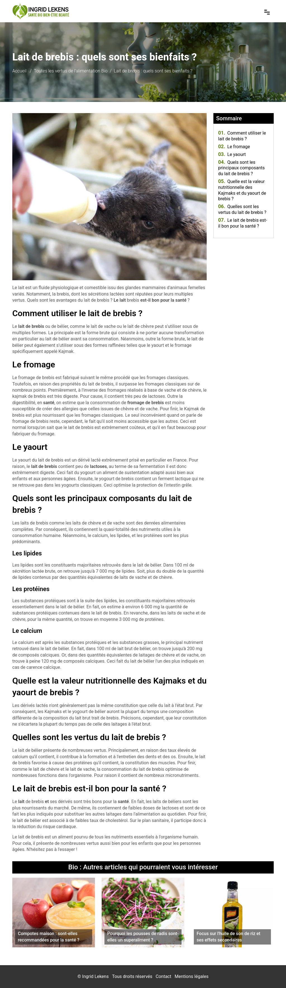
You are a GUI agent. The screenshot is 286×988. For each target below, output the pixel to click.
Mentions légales (191, 976)
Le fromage (234, 146)
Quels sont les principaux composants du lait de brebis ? (241, 168)
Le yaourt (232, 154)
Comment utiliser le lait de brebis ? (242, 136)
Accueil (19, 71)
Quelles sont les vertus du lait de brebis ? (242, 209)
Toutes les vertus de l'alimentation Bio (71, 71)
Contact (163, 976)
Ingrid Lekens (95, 976)
